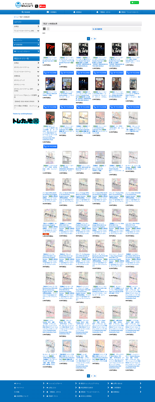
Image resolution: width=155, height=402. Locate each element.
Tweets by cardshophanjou (22, 114)
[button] (26, 12)
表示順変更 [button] (97, 29)
